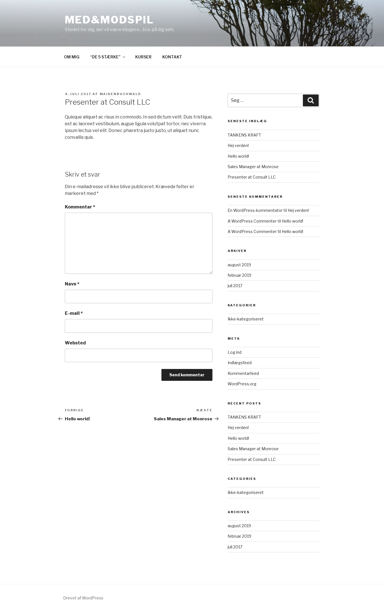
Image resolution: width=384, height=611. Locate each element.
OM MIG (71, 56)
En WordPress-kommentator (255, 210)
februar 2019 (239, 275)
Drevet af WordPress (83, 597)
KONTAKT (172, 56)
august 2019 (239, 264)
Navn (72, 284)
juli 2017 (235, 285)
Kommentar (80, 207)
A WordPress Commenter (252, 221)
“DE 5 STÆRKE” (108, 56)
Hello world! (238, 156)
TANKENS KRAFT (244, 135)
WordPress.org (242, 383)
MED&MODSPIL (109, 20)
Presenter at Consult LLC (252, 177)
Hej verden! (238, 145)
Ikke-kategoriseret (246, 319)
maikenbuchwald (120, 94)
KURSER (143, 56)
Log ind (234, 352)
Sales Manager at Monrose (253, 166)
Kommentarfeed (243, 373)
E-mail (74, 313)
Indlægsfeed (240, 362)
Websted (75, 343)
